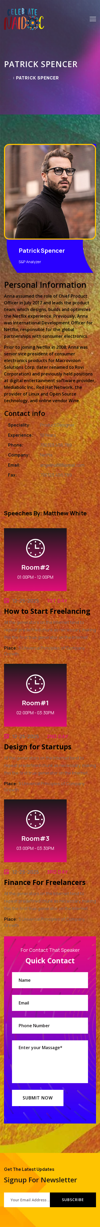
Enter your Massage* (50, 1061)
